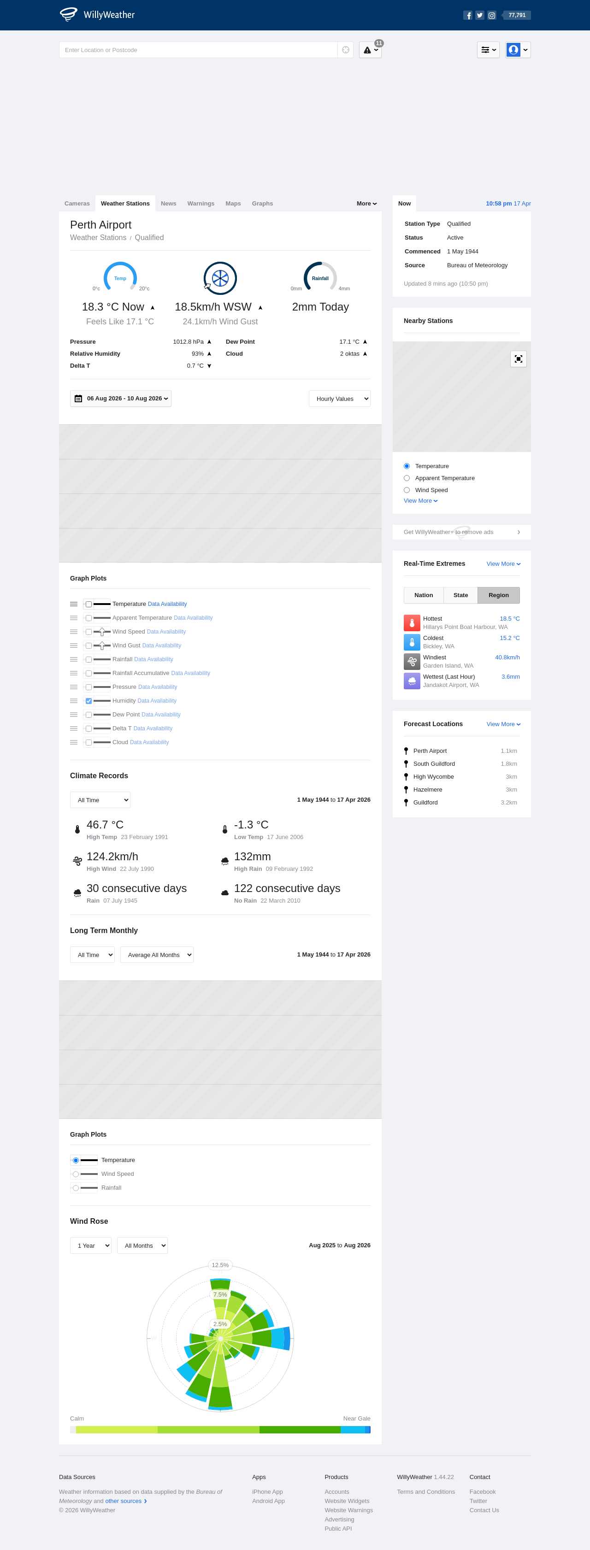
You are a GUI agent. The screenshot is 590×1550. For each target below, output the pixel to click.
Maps (233, 203)
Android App (268, 1500)
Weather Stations (125, 203)
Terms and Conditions (426, 1491)
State (461, 595)
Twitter (478, 1500)
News (169, 203)
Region (499, 595)
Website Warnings (348, 1510)
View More (418, 500)
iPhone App (267, 1491)
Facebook (483, 1491)
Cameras (77, 203)
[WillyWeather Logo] (102, 15)
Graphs (262, 203)
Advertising (339, 1519)
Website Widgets (346, 1500)
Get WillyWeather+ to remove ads (448, 531)
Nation (423, 595)
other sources (123, 1500)
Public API (338, 1528)
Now (404, 203)
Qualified (149, 237)
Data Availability (167, 604)
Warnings (201, 203)
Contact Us (484, 1510)
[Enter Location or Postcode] (206, 49)
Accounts (336, 1491)
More (364, 203)
